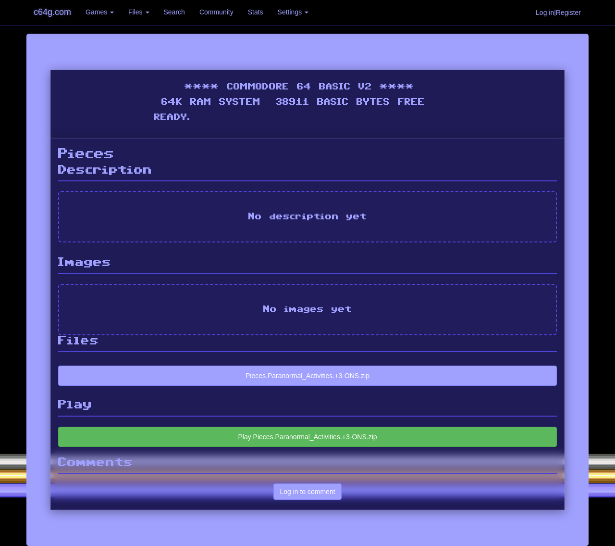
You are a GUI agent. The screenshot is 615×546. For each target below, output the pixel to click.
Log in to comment (307, 491)
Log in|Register (558, 12)
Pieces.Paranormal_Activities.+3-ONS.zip (307, 376)
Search (174, 12)
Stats (255, 12)
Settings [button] (293, 12)
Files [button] (138, 12)
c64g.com (52, 12)
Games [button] (100, 12)
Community (216, 12)
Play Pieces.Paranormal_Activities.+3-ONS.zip (307, 437)
